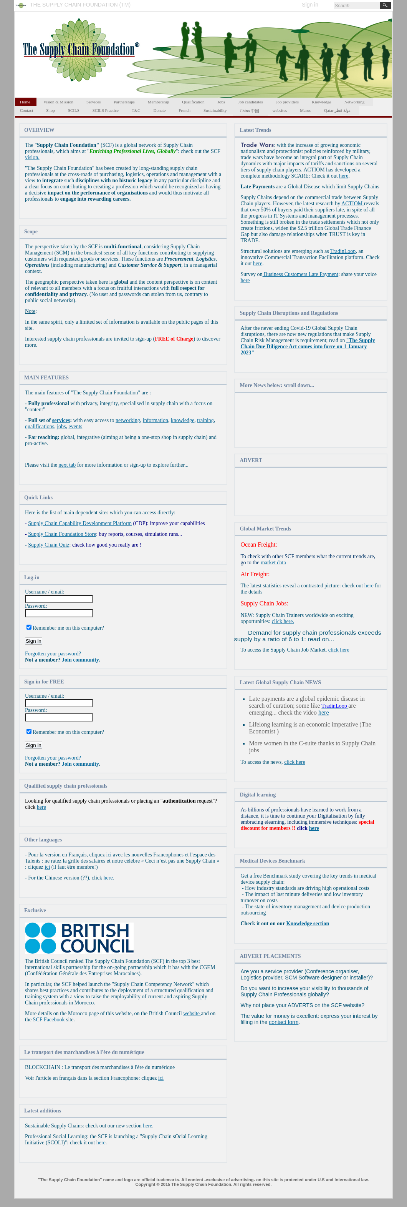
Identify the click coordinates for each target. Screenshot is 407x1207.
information (155, 420)
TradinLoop (343, 251)
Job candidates (250, 102)
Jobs (221, 102)
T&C (136, 110)
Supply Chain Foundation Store (62, 534)
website (192, 1013)
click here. (283, 621)
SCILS (73, 110)
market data (273, 562)
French (184, 110)
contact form (283, 1022)
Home (25, 102)
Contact (26, 110)
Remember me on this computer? (68, 628)
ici (109, 855)
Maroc (305, 110)
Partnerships (124, 102)
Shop (50, 110)
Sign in (310, 5)
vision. (32, 157)
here (41, 807)
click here (338, 650)
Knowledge (321, 102)
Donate (160, 110)
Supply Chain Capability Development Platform (80, 523)
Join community (80, 660)
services (61, 420)
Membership (158, 102)
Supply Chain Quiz (48, 545)
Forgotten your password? (53, 654)
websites (279, 110)
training (205, 420)
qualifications (39, 426)
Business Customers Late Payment (301, 274)
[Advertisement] (311, 421)
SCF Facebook (49, 1019)
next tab (67, 465)
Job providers (287, 102)
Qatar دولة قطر (337, 110)
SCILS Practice (106, 110)
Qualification (193, 102)
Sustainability (215, 110)
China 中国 (249, 110)
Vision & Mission (58, 102)
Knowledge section (307, 923)
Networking (354, 102)
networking (128, 420)
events (76, 426)
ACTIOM (352, 203)
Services (93, 102)
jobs (61, 426)
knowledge (182, 420)
